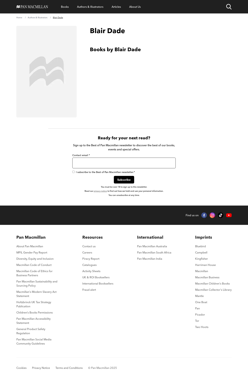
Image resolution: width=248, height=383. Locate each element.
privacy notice (100, 191)
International (150, 237)
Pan (197, 308)
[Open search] (229, 6)
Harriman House (205, 265)
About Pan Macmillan (29, 246)
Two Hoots (201, 327)
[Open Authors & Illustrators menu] (90, 6)
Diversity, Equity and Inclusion (35, 258)
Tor (197, 320)
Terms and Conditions (69, 368)
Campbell (201, 252)
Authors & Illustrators (90, 6)
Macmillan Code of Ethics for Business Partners (34, 273)
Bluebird (200, 246)
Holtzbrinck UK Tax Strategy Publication (33, 304)
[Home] (32, 6)
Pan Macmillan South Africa (154, 252)
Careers (87, 252)
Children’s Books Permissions (34, 312)
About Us (135, 6)
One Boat (201, 302)
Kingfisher (201, 258)
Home (19, 17)
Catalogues (89, 265)
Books (65, 6)
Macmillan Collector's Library (213, 289)
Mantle (199, 296)
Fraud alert (89, 289)
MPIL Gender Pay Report (31, 252)
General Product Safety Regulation (30, 331)
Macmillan (201, 271)
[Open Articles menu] (116, 6)
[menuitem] (37, 247)
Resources (92, 237)
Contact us (89, 246)
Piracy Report (90, 258)
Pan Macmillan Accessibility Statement (33, 321)
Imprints (203, 237)
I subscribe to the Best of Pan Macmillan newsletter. (103, 172)
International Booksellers (97, 283)
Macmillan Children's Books (212, 283)
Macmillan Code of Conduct (33, 265)
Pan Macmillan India (149, 258)
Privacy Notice (41, 368)
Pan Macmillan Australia (152, 246)
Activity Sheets (91, 271)
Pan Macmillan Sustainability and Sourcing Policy (36, 283)
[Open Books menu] (65, 6)
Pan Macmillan (31, 237)
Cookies (21, 368)
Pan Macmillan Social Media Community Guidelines (33, 341)
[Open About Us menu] (135, 6)
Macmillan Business (207, 277)
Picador (200, 314)
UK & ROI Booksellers (96, 277)
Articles (116, 6)
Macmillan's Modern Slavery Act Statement (36, 294)
